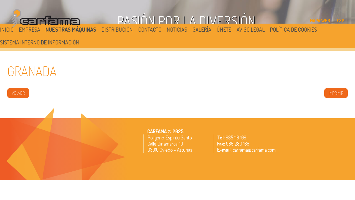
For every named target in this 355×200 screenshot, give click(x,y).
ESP (340, 20)
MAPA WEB (320, 20)
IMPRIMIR (336, 93)
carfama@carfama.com (254, 150)
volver (18, 93)
